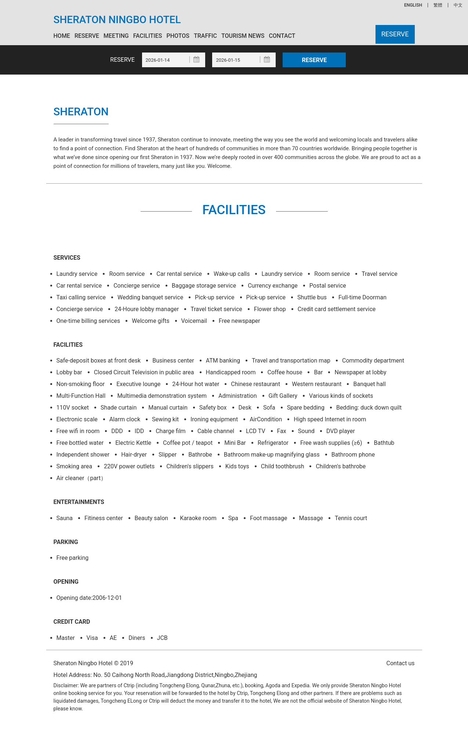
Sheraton (82, 111)
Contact (282, 35)
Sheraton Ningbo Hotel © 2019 (93, 662)
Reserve (87, 35)
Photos (178, 35)
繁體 (437, 5)
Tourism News (242, 35)
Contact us (401, 663)
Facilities (147, 35)
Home (62, 35)
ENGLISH (413, 5)
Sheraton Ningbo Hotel (117, 20)
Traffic (205, 35)
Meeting (116, 35)
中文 (458, 5)
